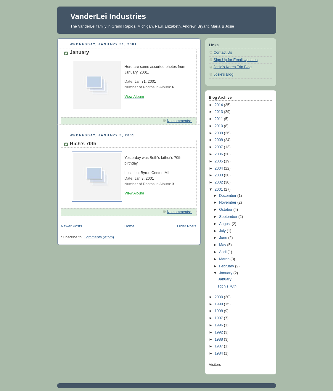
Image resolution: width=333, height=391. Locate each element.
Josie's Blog (224, 74)
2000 (219, 297)
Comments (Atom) (99, 237)
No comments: (179, 121)
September (228, 217)
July (223, 231)
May (223, 245)
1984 (219, 353)
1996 (219, 325)
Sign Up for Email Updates (236, 60)
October (226, 210)
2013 (219, 112)
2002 (219, 182)
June (223, 238)
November (228, 202)
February (227, 266)
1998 (219, 311)
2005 (219, 161)
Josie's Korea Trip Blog (233, 67)
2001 (219, 189)
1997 (219, 318)
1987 (219, 346)
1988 (219, 339)
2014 (219, 105)
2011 (219, 119)
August (225, 224)
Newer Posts (71, 226)
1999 (219, 304)
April (223, 252)
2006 (219, 154)
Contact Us (223, 52)
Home (129, 226)
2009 (219, 133)
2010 (219, 126)
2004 (219, 168)
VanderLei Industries (108, 16)
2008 (219, 140)
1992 (219, 332)
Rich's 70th (83, 143)
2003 (219, 175)
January (79, 52)
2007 (219, 147)
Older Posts (187, 226)
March (225, 259)
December (228, 196)
